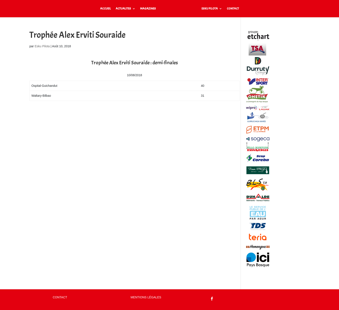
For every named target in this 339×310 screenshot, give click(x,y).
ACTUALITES (123, 8)
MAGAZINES (148, 8)
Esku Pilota (42, 46)
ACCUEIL (105, 8)
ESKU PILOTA (209, 8)
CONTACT (233, 8)
